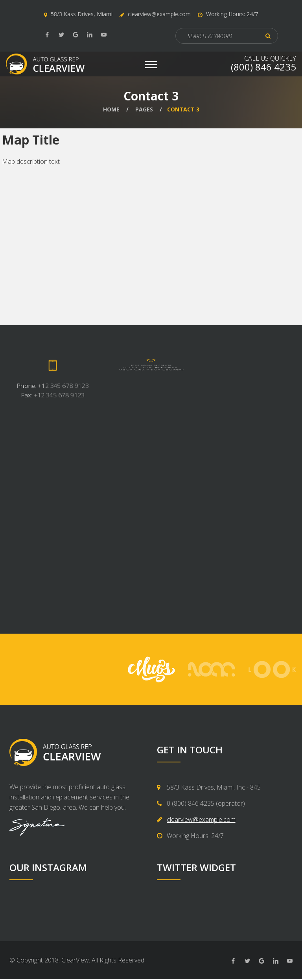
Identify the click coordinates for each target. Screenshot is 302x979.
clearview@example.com (159, 14)
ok (268, 36)
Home (111, 109)
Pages (144, 109)
